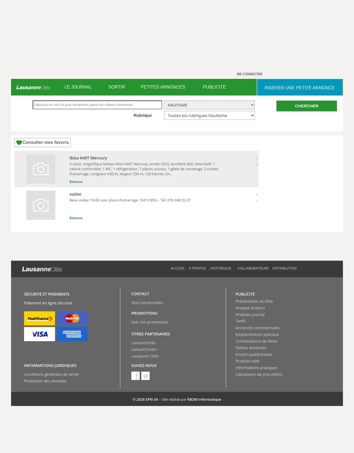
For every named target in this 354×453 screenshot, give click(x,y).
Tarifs (241, 320)
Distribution (284, 268)
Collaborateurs (253, 268)
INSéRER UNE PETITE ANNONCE (300, 88)
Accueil (178, 268)
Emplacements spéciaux (257, 334)
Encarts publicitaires (254, 354)
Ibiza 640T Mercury (88, 158)
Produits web (247, 361)
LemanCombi (143, 342)
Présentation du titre (254, 301)
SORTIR (116, 87)
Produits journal (250, 314)
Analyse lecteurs (250, 307)
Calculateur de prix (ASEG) (259, 374)
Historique (220, 268)
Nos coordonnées (147, 302)
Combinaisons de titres (256, 341)
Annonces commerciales (258, 327)
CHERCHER (306, 105)
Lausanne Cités (145, 356)
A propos (197, 268)
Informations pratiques (256, 367)
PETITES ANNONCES (163, 87)
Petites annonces (251, 347)
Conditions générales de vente (51, 374)
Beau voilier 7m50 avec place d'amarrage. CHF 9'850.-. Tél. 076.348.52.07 (130, 200)
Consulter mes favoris (45, 142)
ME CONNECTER (249, 74)
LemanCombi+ (144, 349)
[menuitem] (78, 87)
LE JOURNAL (78, 87)
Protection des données (45, 381)
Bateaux (76, 181)
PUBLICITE (214, 87)
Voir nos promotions (149, 322)
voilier (75, 194)
